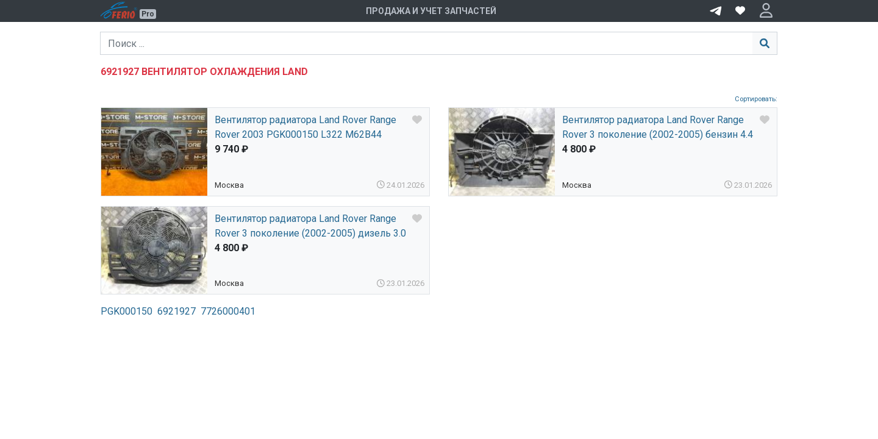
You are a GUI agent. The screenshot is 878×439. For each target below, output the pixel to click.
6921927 (176, 311)
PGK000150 (126, 311)
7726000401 (228, 311)
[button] (766, 11)
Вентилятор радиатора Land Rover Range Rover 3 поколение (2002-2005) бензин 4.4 (657, 127)
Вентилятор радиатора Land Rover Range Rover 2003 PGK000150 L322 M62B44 (305, 127)
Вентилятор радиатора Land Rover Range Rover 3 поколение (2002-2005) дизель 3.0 (310, 226)
